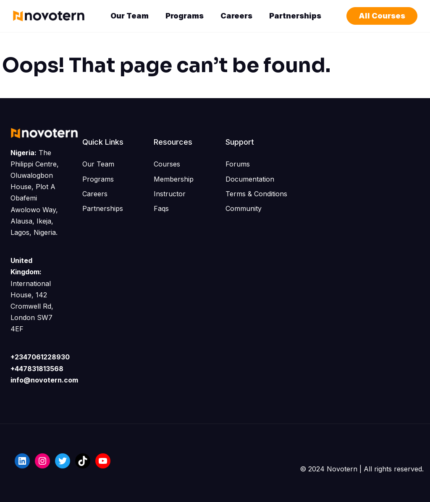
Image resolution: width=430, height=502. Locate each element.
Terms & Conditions (256, 194)
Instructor (170, 194)
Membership (174, 179)
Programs (184, 15)
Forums (237, 164)
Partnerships (295, 15)
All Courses (382, 15)
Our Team (129, 15)
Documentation (249, 179)
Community (243, 208)
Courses (167, 164)
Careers (236, 15)
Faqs (161, 208)
